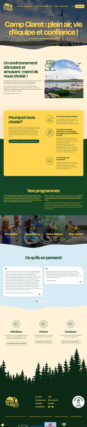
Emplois (56, 6)
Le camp (19, 6)
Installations (44, 6)
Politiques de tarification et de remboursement (40, 416)
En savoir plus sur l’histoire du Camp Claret (24, 141)
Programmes (28, 6)
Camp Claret (12, 416)
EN (72, 6)
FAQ (51, 6)
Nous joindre (64, 6)
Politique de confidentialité (61, 416)
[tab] (37, 301)
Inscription (79, 6)
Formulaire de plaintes (76, 416)
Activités (36, 6)
